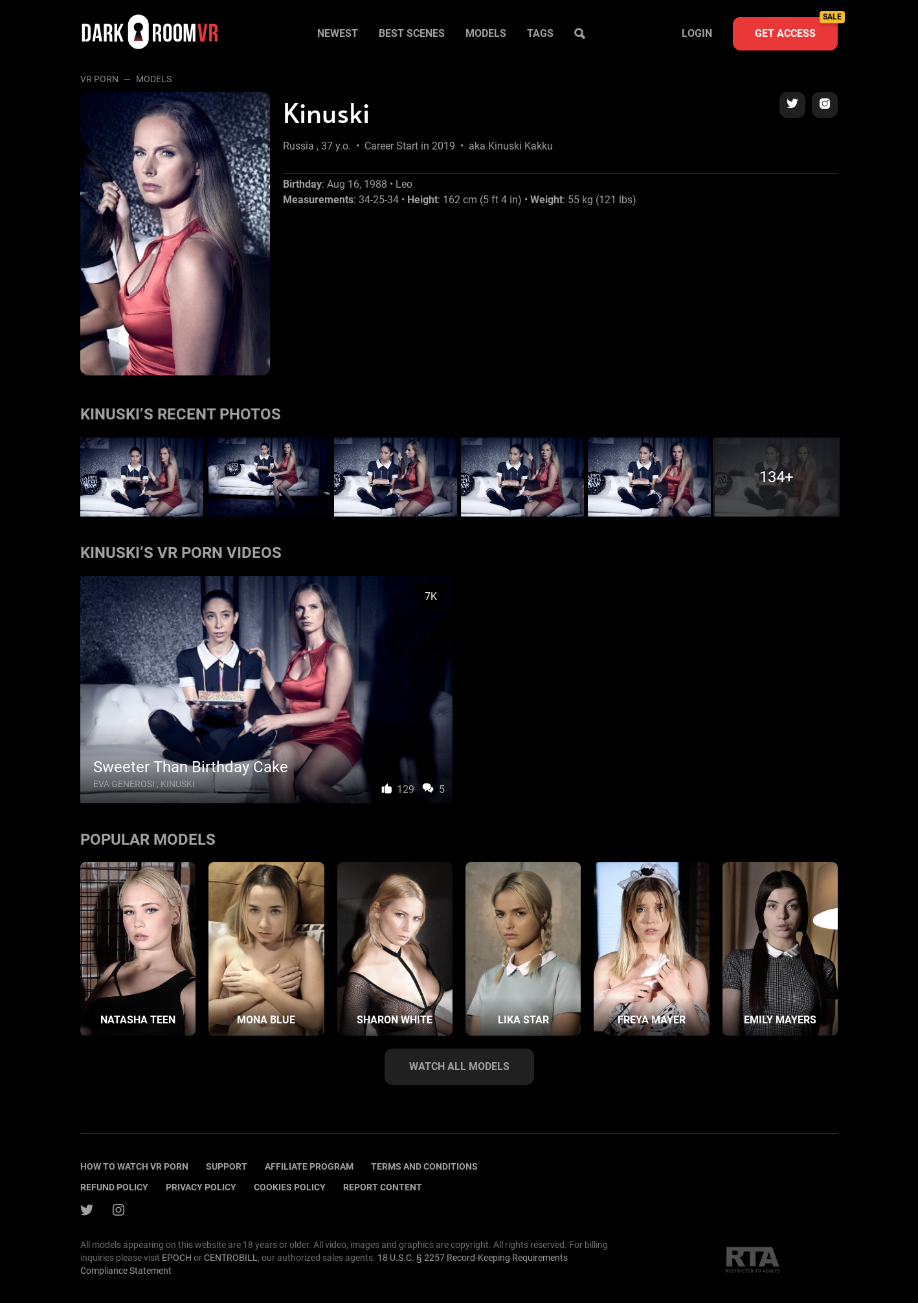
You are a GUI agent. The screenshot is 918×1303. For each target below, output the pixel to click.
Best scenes (412, 33)
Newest (337, 33)
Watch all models (459, 1066)
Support (226, 1166)
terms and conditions (424, 1166)
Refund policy (114, 1187)
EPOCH (177, 1258)
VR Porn (99, 79)
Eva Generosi (124, 784)
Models (485, 33)
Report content (382, 1187)
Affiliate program (309, 1166)
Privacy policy (201, 1187)
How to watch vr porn (134, 1166)
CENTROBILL (231, 1258)
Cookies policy (290, 1187)
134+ (776, 477)
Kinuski (178, 784)
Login (697, 33)
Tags (540, 33)
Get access (796, 28)
